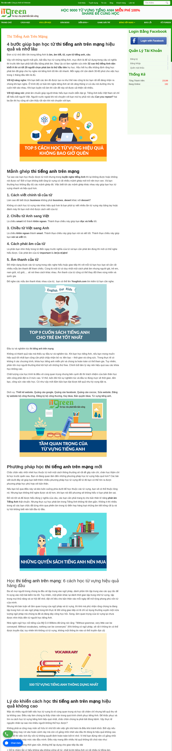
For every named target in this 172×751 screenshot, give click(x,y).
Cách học (25, 23)
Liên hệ (132, 3)
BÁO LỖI (147, 23)
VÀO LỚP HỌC (45, 23)
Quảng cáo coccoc (87, 392)
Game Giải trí (104, 23)
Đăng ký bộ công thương (49, 396)
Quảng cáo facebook (65, 392)
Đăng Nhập (135, 63)
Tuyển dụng (93, 3)
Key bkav (68, 396)
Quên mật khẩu (137, 68)
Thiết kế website (24, 392)
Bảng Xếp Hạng (127, 23)
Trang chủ (6, 23)
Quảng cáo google (43, 392)
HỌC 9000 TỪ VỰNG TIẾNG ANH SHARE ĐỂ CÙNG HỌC (100, 12)
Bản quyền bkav (82, 396)
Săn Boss (64, 23)
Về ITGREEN (166, 23)
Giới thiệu (81, 3)
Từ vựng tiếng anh (101, 396)
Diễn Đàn (83, 23)
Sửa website (104, 392)
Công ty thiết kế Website (20, 3)
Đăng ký (134, 59)
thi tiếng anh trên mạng (80, 44)
